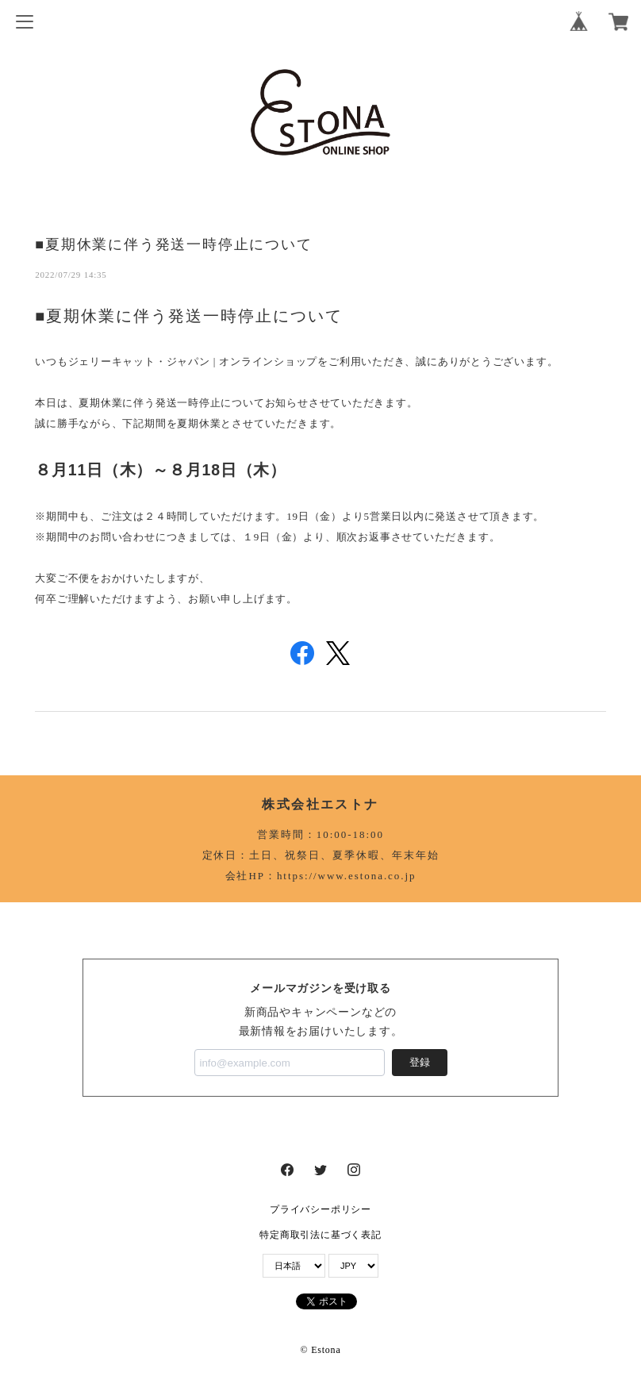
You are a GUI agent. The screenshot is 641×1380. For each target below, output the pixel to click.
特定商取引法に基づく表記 (320, 1234)
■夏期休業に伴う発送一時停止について (173, 243)
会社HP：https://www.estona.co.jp (320, 876)
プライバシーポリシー (320, 1209)
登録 (419, 1062)
